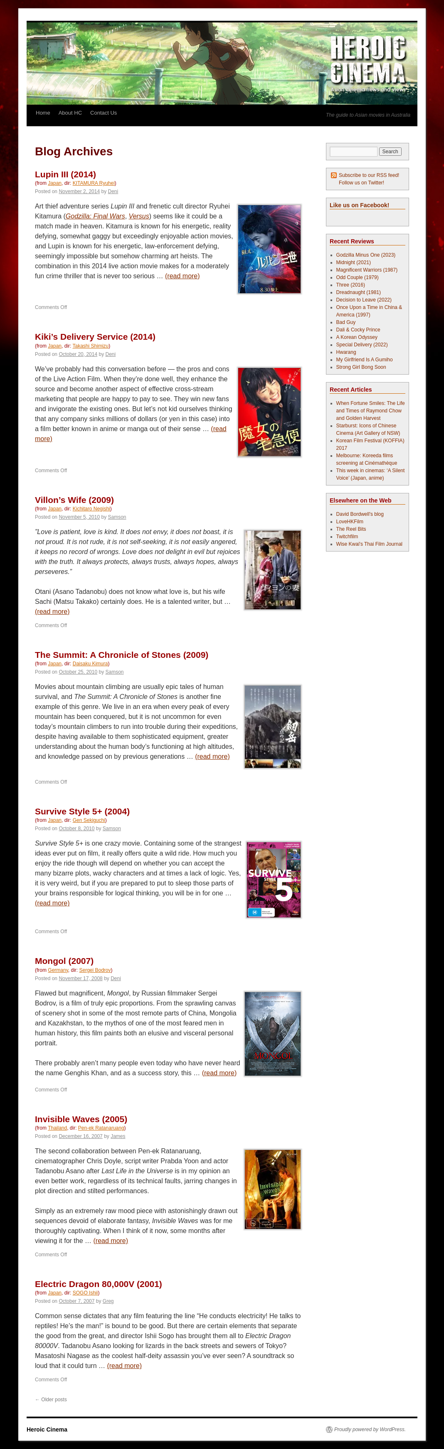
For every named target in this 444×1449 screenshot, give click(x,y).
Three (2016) (350, 285)
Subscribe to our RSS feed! (369, 175)
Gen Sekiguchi (89, 820)
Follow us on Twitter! (361, 183)
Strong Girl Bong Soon (361, 367)
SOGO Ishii (85, 1293)
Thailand (57, 1128)
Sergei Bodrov (95, 970)
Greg (108, 1301)
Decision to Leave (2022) (364, 300)
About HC (70, 113)
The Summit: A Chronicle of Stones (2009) (121, 655)
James (118, 1136)
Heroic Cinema (47, 1429)
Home (43, 113)
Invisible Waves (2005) (81, 1119)
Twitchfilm (347, 536)
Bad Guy (346, 322)
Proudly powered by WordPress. (370, 1429)
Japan (55, 183)
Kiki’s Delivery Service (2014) (95, 336)
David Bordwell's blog (360, 514)
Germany (58, 970)
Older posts (51, 1399)
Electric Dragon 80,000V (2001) (98, 1284)
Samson (117, 517)
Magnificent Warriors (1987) (367, 270)
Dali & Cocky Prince (358, 330)
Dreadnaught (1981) (358, 292)
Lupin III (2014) (65, 174)
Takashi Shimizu (91, 346)
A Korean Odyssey (356, 337)
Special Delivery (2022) (362, 345)
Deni (113, 191)
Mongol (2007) (64, 961)
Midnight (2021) (353, 262)
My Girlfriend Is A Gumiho (364, 360)
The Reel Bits (351, 529)
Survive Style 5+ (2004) (82, 811)
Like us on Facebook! (359, 205)
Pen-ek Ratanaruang (101, 1128)
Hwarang (346, 352)
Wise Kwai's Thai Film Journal (369, 544)
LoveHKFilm (349, 522)
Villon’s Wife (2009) (74, 500)
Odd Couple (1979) (357, 277)
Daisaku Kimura (90, 664)
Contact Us (103, 113)
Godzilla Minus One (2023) (366, 255)
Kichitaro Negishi (91, 509)
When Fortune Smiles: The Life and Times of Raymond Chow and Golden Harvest (370, 410)
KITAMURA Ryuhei (94, 183)
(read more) (182, 276)
